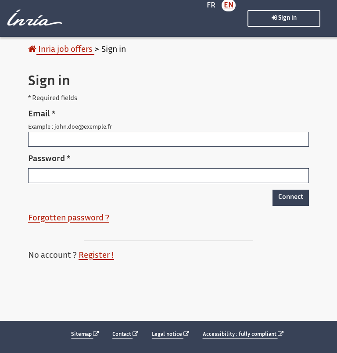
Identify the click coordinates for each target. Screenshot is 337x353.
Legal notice (170, 334)
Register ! (96, 255)
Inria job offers (61, 50)
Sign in (284, 17)
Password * (49, 159)
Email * (41, 114)
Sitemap (85, 334)
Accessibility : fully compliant (243, 334)
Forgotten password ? (68, 218)
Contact (125, 334)
